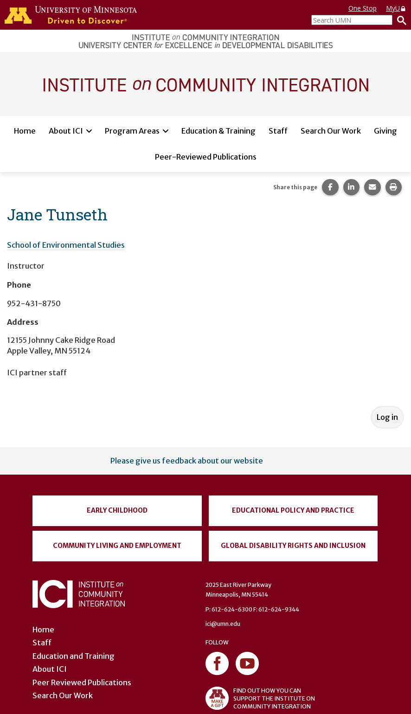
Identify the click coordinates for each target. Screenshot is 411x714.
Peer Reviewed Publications (81, 682)
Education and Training (73, 656)
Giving (385, 130)
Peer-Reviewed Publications (206, 156)
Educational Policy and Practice (293, 510)
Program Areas (132, 130)
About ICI (66, 130)
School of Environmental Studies (66, 245)
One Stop (362, 8)
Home (25, 130)
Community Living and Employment (117, 545)
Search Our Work (331, 130)
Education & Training (218, 130)
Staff (278, 130)
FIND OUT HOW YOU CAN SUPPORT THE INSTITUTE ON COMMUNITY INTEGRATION (260, 698)
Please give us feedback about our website (186, 460)
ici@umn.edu (223, 623)
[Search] (399, 20)
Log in (387, 417)
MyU (396, 8)
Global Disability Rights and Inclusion (293, 545)
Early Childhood (117, 510)
